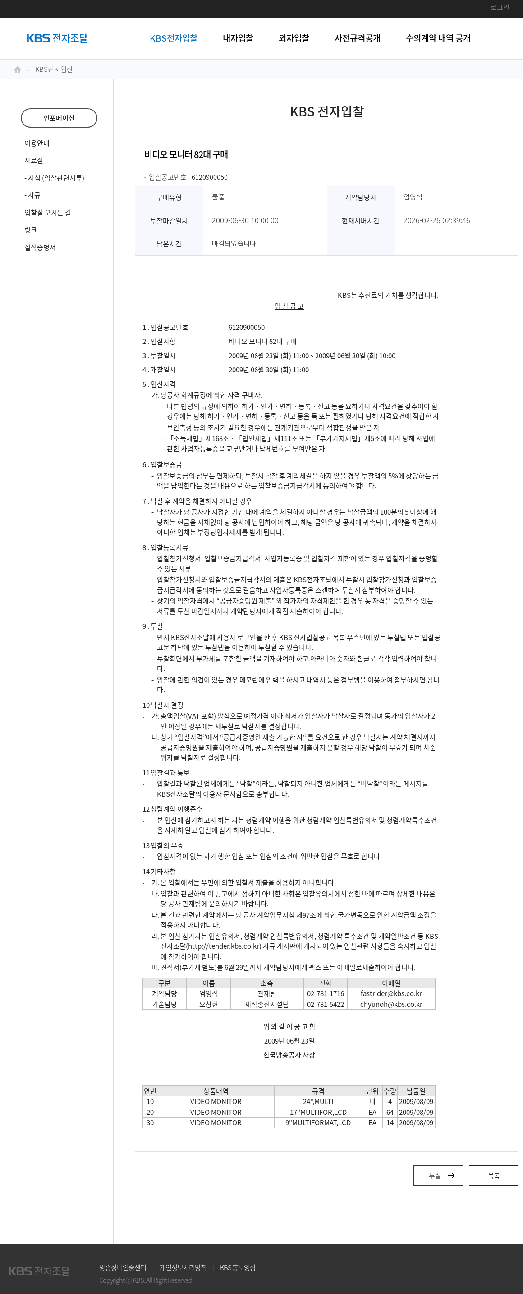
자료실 (33, 160)
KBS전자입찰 (173, 38)
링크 (30, 230)
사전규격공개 (358, 38)
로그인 (500, 7)
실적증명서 (40, 247)
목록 (494, 1175)
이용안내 (37, 143)
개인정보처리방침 (183, 1267)
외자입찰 (294, 38)
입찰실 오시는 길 (47, 213)
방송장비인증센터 (122, 1267)
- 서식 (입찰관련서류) (54, 178)
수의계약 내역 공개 (438, 38)
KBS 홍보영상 (238, 1267)
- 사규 (32, 195)
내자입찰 (238, 38)
